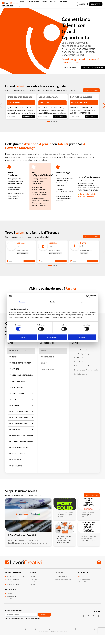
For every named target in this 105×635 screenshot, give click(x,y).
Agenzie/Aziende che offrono (15, 576)
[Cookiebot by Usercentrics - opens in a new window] (87, 296)
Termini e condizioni (85, 579)
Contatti (9, 599)
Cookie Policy (83, 582)
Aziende (33, 582)
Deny (23, 337)
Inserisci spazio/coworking (63, 579)
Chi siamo (9, 593)
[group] (21, 106)
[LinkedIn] (88, 616)
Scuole (44, 1)
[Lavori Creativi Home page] (10, 4)
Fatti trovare (70, 67)
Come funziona (24, 7)
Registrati (95, 4)
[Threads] (98, 616)
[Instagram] (83, 616)
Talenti (21, 1)
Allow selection (52, 337)
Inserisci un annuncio (93, 67)
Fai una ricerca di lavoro (13, 584)
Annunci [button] (53, 1)
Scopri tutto (92, 495)
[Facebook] (93, 616)
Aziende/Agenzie (33, 1)
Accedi (82, 4)
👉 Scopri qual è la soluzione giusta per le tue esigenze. (87, 195)
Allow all (82, 337)
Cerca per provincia (61, 576)
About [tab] (83, 302)
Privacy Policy (83, 576)
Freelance (34, 579)
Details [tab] (52, 302)
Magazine (63, 1)
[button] (48, 121)
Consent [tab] (22, 302)
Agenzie (33, 576)
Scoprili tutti (91, 90)
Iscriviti (44, 615)
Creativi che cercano (12, 579)
